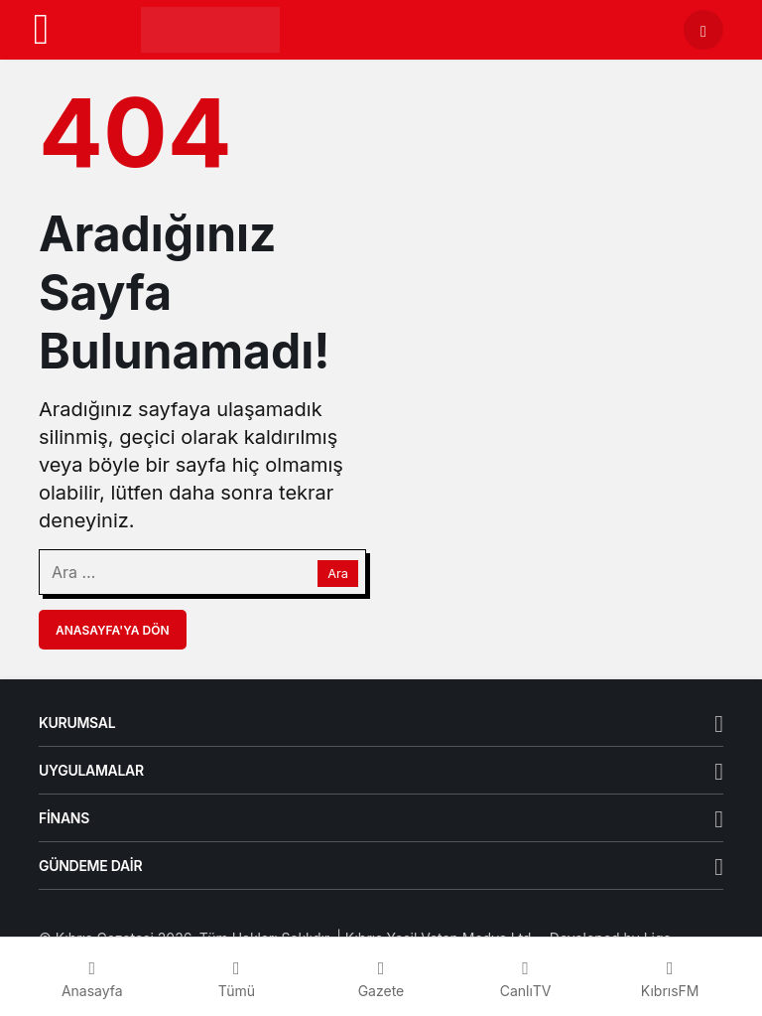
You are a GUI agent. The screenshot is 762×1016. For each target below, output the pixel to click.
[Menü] (41, 30)
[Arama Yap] (703, 30)
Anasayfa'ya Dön (113, 630)
